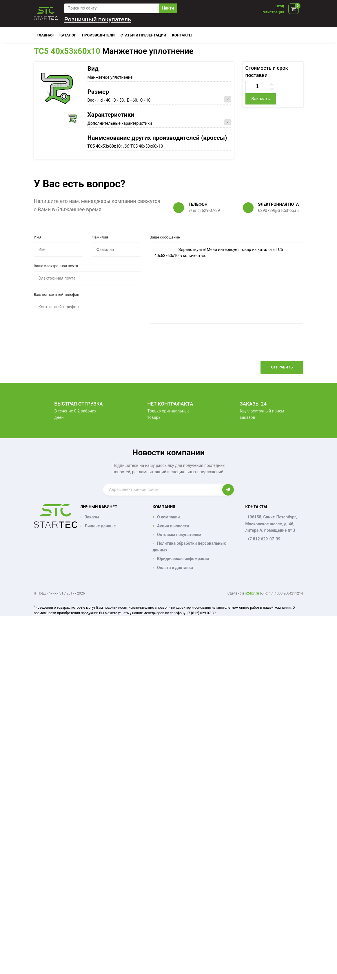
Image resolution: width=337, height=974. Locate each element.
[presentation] (259, 346)
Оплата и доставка (175, 567)
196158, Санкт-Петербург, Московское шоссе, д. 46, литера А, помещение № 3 (271, 524)
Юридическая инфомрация (183, 558)
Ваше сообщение (165, 237)
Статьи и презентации (143, 35)
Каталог (67, 35)
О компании (168, 517)
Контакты (182, 35)
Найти (168, 8)
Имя (37, 237)
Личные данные (100, 526)
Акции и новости (173, 526)
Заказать (260, 98)
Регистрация (272, 12)
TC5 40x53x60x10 (67, 51)
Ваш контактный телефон (56, 294)
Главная (45, 35)
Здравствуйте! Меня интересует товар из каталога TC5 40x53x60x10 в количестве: (226, 283)
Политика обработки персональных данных (189, 546)
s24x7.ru (252, 593)
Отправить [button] (282, 367)
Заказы (92, 517)
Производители (98, 35)
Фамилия (100, 237)
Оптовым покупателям (179, 534)
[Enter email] (162, 490)
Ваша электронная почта (56, 266)
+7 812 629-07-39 (263, 539)
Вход (280, 6)
